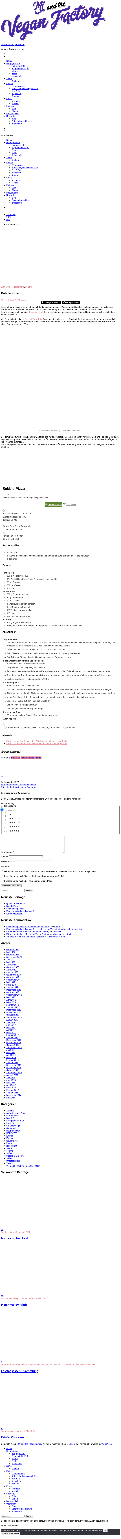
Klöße (57, 930)
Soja (14, 108)
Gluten (15, 111)
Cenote (72, 1447)
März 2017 (11, 1035)
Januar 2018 (12, 1010)
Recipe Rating (7, 803)
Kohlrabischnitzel (75, 932)
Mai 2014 (10, 1101)
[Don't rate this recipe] (2, 809)
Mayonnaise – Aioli (62, 937)
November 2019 (13, 978)
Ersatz (9, 98)
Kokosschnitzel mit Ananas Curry (22, 914)
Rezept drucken (71, 302)
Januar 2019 (12, 990)
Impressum (17, 123)
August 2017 (12, 1023)
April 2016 (11, 1058)
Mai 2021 (10, 965)
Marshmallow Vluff (14, 1308)
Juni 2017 (11, 1028)
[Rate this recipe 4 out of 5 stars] (5, 826)
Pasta (14, 73)
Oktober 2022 (12, 953)
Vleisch (15, 103)
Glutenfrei (11, 1131)
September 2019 (14, 983)
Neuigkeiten (11, 1144)
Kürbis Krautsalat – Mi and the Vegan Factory (27, 935)
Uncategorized (13, 1164)
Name (4, 860)
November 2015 (13, 1071)
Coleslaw (57, 935)
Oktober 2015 (12, 1073)
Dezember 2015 (13, 1068)
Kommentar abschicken (11, 889)
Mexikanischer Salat (14, 1241)
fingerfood (16, 93)
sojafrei (28, 287)
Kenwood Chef (36, 312)
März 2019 (11, 988)
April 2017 (11, 1033)
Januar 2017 (12, 1040)
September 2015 (14, 1076)
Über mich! (11, 116)
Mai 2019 (10, 985)
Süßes (9, 78)
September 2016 (14, 1050)
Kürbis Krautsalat (14, 917)
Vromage (16, 101)
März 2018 (11, 1005)
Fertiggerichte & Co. (15, 1124)
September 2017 (14, 1020)
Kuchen (15, 81)
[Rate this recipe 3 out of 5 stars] (5, 822)
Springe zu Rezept (51, 302)
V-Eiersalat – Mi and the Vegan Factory (24, 940)
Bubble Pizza (12, 909)
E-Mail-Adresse (9, 864)
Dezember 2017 (13, 1013)
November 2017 (13, 1015)
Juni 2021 (11, 963)
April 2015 (11, 1088)
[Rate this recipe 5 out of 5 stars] (5, 830)
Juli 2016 (10, 1053)
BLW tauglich (12, 1119)
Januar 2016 (12, 1066)
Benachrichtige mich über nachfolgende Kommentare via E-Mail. (34, 879)
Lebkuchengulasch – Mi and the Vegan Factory (28, 930)
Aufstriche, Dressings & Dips (25, 88)
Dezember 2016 (13, 1043)
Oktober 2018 (12, 995)
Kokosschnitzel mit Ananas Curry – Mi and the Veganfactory (34, 932)
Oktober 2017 (12, 1018)
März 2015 (11, 1091)
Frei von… (10, 106)
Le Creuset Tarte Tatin (32, 319)
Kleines (9, 83)
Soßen (9, 1156)
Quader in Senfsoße (18, 787)
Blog (14, 118)
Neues (9, 61)
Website (5, 869)
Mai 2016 (10, 1055)
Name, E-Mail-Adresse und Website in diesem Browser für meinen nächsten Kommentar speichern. (50, 874)
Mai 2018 (10, 1000)
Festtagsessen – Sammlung (19, 1374)
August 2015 (12, 1078)
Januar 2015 (12, 1096)
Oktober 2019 (12, 980)
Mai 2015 (10, 1086)
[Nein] (21, 1537)
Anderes (15, 96)
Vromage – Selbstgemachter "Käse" (23, 1169)
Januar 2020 (12, 975)
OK (105, 1534)
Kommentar (7, 855)
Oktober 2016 (12, 1048)
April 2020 (11, 973)
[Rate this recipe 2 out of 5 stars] (5, 818)
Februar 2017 (12, 1038)
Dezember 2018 (13, 993)
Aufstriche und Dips (15, 1116)
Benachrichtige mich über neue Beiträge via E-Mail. (28, 884)
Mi (2, 300)
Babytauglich (12, 113)
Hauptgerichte (13, 63)
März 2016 (11, 1061)
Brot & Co (16, 91)
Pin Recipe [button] (69, 505)
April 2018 (11, 1003)
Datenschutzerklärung (22, 121)
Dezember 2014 (13, 1098)
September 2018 (14, 998)
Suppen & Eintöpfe (20, 68)
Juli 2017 (10, 1025)
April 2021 (11, 968)
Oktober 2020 (12, 970)
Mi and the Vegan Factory (13, 44)
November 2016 (13, 1045)
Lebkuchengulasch (18, 784)
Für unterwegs (18, 86)
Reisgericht (17, 76)
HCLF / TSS (11, 1136)
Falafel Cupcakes (12, 1440)
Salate (15, 71)
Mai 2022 (10, 955)
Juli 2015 (10, 1081)
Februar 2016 (12, 1063)
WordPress (106, 1447)
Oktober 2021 (12, 958)
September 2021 (14, 960)
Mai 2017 (10, 1030)
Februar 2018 (12, 1008)
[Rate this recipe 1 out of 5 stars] (5, 814)
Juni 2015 (11, 1083)
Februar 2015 (12, 1093)
